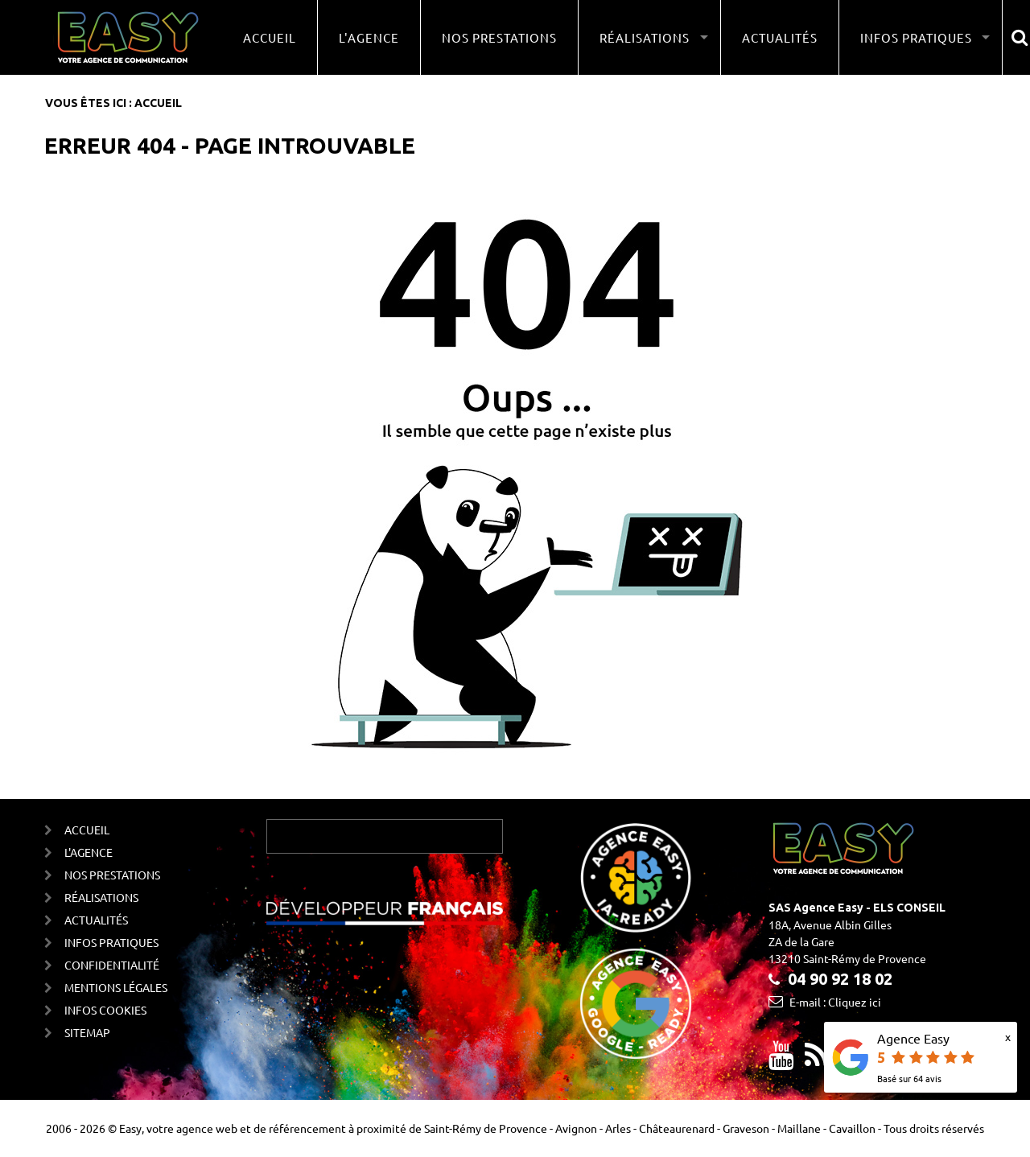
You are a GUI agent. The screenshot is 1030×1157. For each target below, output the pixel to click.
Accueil (269, 37)
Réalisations (101, 897)
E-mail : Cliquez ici (835, 1001)
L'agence (369, 37)
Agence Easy (913, 1038)
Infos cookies (105, 1010)
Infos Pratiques (111, 942)
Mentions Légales (115, 987)
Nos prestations (499, 37)
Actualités (780, 37)
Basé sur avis (909, 1078)
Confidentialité (111, 964)
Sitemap (87, 1032)
